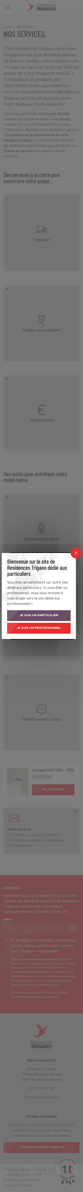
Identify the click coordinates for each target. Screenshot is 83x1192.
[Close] (76, 551)
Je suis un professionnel (41, 628)
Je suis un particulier (41, 613)
